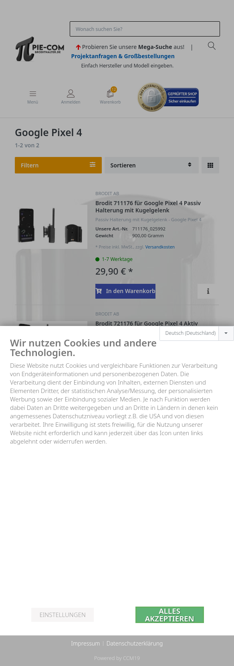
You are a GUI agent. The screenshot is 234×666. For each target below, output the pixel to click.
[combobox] (196, 320)
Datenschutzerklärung (135, 643)
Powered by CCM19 (117, 658)
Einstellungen (62, 615)
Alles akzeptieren (169, 615)
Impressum (85, 643)
